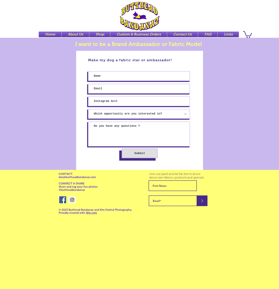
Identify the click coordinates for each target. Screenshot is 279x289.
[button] (247, 34)
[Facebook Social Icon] (62, 199)
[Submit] (140, 153)
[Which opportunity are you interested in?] (139, 114)
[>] (202, 200)
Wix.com (91, 212)
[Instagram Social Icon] (72, 199)
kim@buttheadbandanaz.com (77, 177)
